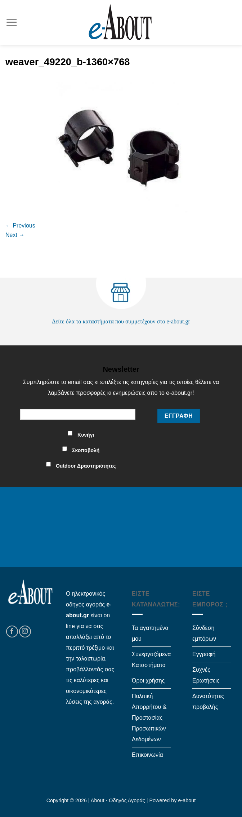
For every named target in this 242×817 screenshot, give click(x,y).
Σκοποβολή (85, 450)
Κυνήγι (85, 435)
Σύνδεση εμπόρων (204, 633)
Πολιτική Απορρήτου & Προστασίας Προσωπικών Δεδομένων (149, 717)
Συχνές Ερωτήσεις (206, 675)
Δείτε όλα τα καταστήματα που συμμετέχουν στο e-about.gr (121, 321)
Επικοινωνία (147, 755)
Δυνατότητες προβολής (208, 701)
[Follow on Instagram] (25, 631)
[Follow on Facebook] (12, 631)
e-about (187, 800)
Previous (20, 225)
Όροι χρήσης (148, 680)
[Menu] (11, 22)
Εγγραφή (203, 654)
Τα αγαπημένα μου (150, 633)
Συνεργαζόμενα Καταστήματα (151, 659)
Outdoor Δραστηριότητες (86, 466)
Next (14, 235)
